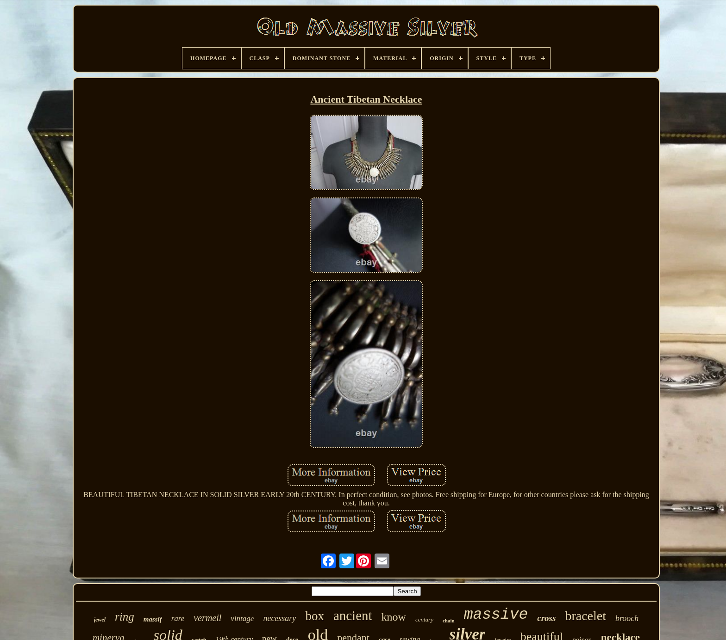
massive (496, 614)
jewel (100, 619)
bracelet (585, 616)
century (424, 619)
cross (546, 618)
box (314, 616)
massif (153, 619)
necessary (279, 618)
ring (124, 616)
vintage (242, 618)
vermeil (207, 618)
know (394, 617)
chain (449, 620)
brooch (626, 618)
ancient (352, 615)
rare (178, 618)
